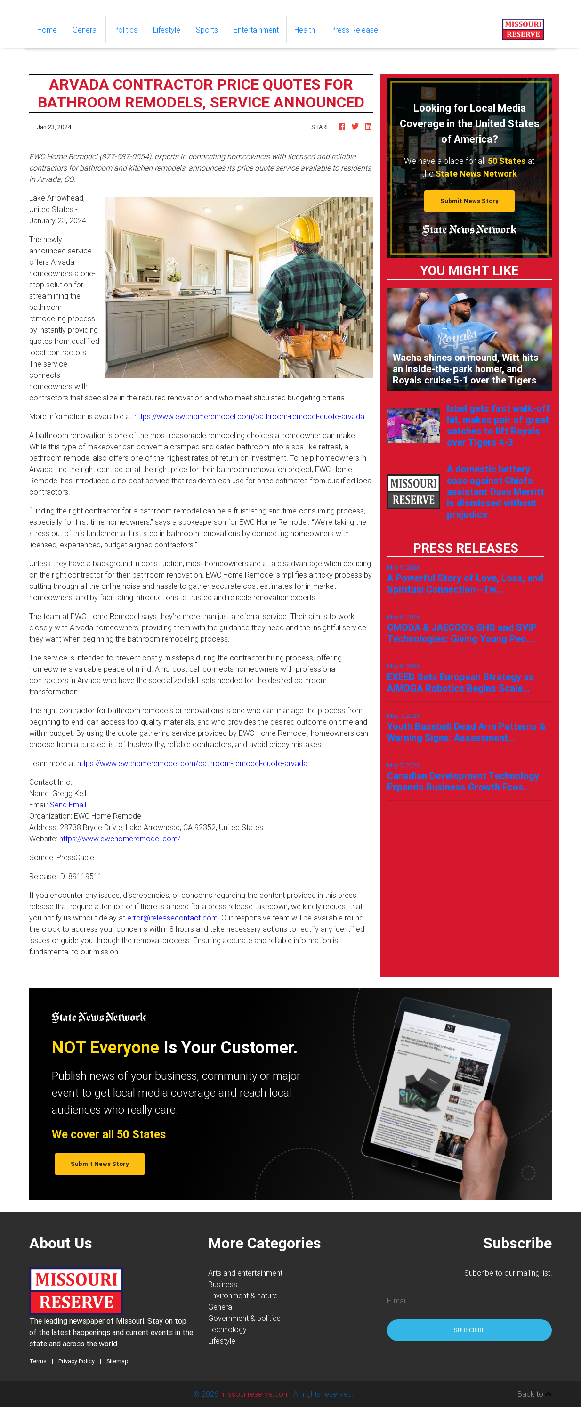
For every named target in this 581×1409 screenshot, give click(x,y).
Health (304, 29)
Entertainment (256, 29)
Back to (534, 1394)
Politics (125, 29)
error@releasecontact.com (172, 917)
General (85, 29)
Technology (227, 1329)
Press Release (354, 29)
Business (222, 1284)
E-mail (397, 1300)
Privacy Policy (76, 1361)
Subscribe (469, 1330)
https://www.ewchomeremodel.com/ (119, 838)
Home (51, 29)
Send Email (68, 804)
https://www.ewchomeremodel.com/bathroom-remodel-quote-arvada (249, 416)
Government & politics (244, 1318)
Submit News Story (469, 201)
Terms (38, 1361)
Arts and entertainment (245, 1273)
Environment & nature (243, 1295)
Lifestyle (166, 29)
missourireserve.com (255, 1394)
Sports (207, 29)
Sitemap (117, 1361)
